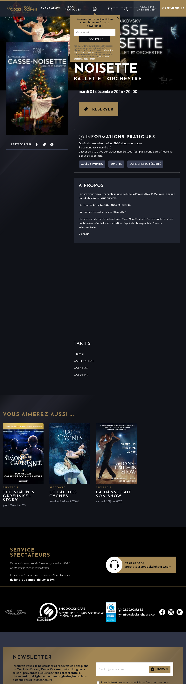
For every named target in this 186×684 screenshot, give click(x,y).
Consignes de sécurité (145, 164)
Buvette (116, 164)
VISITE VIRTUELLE (173, 9)
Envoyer (94, 39)
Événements (51, 9)
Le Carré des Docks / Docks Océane (93, 51)
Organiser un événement (147, 8)
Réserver (102, 109)
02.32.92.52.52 (132, 609)
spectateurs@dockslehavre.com (147, 566)
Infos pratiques (73, 8)
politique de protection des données (91, 57)
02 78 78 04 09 (134, 563)
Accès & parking (92, 164)
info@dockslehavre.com (139, 614)
